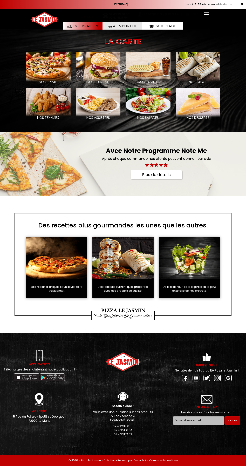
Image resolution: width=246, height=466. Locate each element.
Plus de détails (156, 174)
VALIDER (232, 420)
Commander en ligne (163, 460)
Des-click (140, 460)
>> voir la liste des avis (220, 4)
